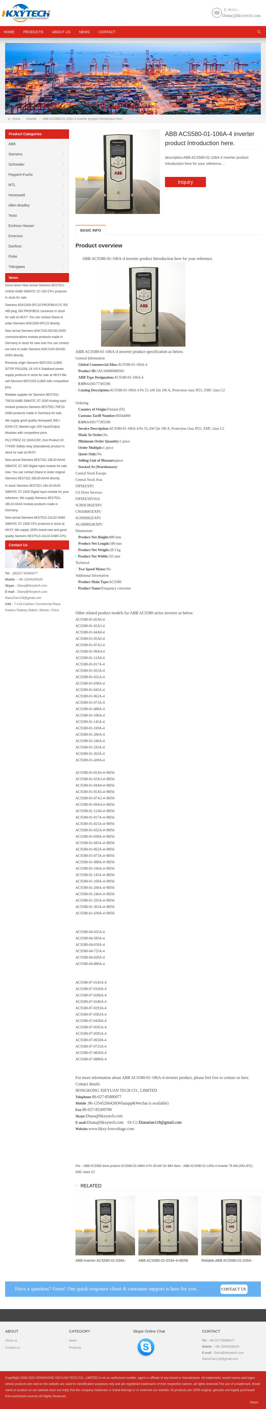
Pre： (79, 1166)
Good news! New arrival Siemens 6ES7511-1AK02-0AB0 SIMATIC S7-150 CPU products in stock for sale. (36, 291)
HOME (9, 32)
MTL (12, 185)
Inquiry (185, 182)
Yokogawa (16, 267)
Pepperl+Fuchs (20, 175)
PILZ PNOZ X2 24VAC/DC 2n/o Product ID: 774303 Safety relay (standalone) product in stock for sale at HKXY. (35, 446)
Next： (178, 1166)
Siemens (15, 154)
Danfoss (14, 246)
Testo (12, 215)
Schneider (16, 164)
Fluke (12, 256)
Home (16, 119)
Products (33, 32)
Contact (107, 32)
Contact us (12, 1347)
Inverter (31, 119)
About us (61, 32)
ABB (12, 144)
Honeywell (16, 195)
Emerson (15, 236)
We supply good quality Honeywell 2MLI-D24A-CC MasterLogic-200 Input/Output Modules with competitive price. (33, 427)
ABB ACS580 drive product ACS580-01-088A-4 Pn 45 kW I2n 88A (128, 1166)
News (84, 32)
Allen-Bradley (19, 205)
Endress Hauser (21, 226)
